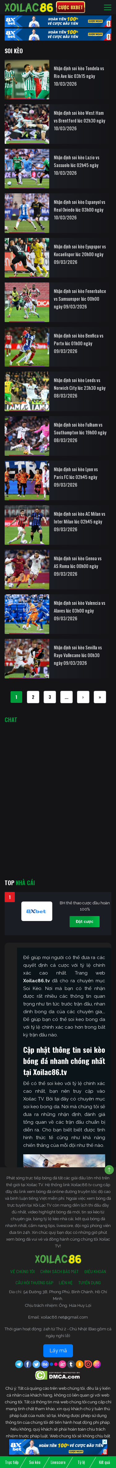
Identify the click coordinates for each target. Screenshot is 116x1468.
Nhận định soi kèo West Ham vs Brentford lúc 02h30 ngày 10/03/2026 (79, 120)
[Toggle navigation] (107, 7)
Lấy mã (58, 1351)
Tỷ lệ (81, 1462)
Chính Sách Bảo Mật (59, 1271)
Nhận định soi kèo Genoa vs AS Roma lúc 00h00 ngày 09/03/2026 (77, 566)
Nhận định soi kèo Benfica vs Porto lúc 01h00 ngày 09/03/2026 (78, 343)
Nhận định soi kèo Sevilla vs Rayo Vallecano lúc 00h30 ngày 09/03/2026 (78, 655)
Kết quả (104, 1462)
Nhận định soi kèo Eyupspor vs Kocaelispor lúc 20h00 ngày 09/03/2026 (80, 254)
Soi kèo (35, 1462)
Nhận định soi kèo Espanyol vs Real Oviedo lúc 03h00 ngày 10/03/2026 (79, 209)
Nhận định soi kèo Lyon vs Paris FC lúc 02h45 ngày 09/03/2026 (76, 477)
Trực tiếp (12, 1462)
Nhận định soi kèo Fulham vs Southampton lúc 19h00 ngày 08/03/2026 (80, 432)
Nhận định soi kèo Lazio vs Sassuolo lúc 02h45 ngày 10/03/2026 (76, 165)
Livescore (58, 1462)
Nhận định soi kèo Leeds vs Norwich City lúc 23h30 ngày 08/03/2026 (79, 388)
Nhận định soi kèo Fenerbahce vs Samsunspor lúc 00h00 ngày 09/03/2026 (80, 298)
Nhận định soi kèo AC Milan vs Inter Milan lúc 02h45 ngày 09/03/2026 (79, 521)
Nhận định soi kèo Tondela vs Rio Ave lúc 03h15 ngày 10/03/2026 (79, 76)
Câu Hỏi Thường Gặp (34, 1282)
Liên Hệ (66, 1282)
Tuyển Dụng (89, 1282)
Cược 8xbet (70, 7)
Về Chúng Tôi (22, 1271)
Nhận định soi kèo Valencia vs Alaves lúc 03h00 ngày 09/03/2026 (79, 610)
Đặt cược (84, 921)
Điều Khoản (95, 1271)
